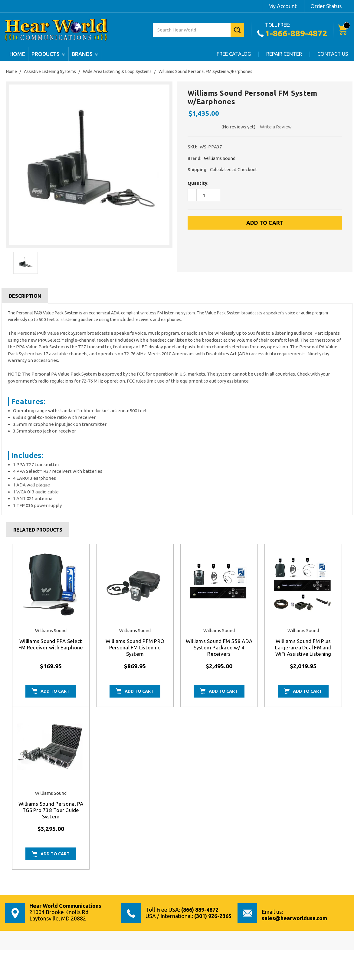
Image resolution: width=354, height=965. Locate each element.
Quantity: (198, 183)
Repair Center (284, 54)
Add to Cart (55, 691)
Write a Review (276, 126)
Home (17, 54)
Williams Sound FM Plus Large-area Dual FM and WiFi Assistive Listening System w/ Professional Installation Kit (303, 653)
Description (25, 296)
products (48, 54)
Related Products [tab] (37, 529)
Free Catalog (234, 54)
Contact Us (332, 54)
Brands (85, 54)
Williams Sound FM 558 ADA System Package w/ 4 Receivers (219, 647)
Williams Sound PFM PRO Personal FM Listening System (135, 647)
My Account (282, 6)
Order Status (326, 6)
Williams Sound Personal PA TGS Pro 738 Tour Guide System (51, 810)
